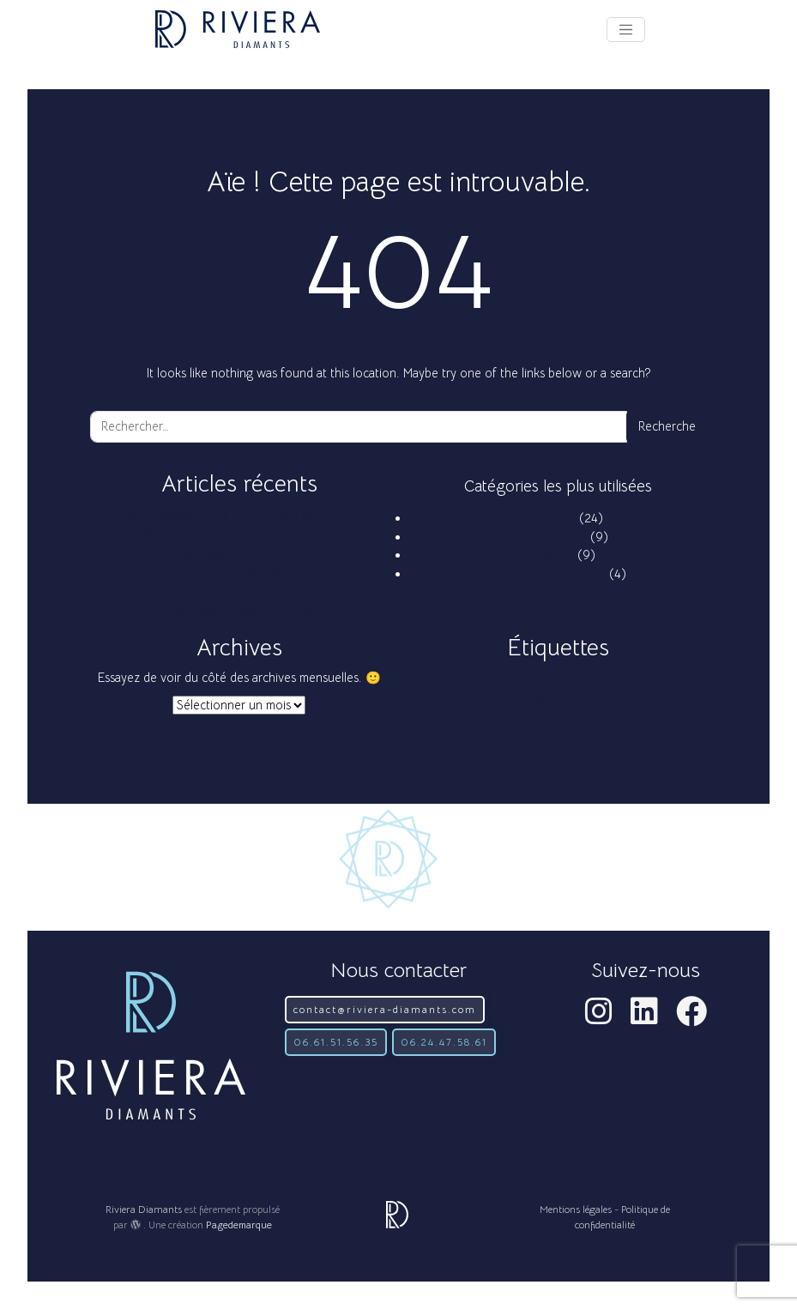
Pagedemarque (239, 1224)
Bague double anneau (262, 553)
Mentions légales (576, 1209)
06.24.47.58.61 (444, 1041)
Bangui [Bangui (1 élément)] (463, 679)
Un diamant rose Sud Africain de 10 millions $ (262, 514)
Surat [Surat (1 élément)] (596, 697)
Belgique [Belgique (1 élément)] (497, 679)
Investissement (547, 537)
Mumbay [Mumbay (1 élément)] (527, 697)
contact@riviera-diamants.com (384, 1009)
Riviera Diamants (144, 1209)
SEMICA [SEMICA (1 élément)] (565, 697)
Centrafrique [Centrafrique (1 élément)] (543, 679)
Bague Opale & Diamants (262, 610)
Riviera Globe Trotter (548, 574)
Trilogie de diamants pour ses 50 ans (262, 533)
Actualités (547, 555)
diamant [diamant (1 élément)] (588, 679)
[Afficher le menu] (626, 29)
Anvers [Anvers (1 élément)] (433, 679)
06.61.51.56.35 (335, 1041)
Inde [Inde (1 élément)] (616, 679)
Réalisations (544, 518)
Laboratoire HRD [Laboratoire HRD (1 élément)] (663, 679)
